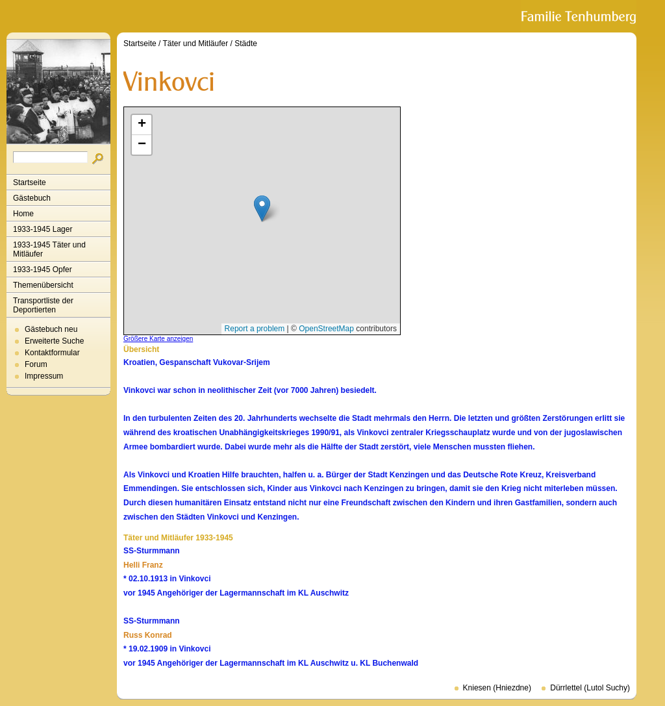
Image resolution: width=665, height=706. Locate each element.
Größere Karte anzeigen (158, 338)
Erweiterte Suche (54, 341)
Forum (36, 364)
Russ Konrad (147, 635)
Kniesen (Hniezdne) (497, 687)
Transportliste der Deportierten (43, 305)
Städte (245, 43)
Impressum (44, 376)
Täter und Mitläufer (196, 43)
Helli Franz (143, 565)
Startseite (29, 182)
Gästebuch (32, 198)
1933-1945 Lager (42, 229)
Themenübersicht (43, 285)
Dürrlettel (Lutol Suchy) (590, 687)
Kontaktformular (52, 352)
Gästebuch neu (51, 329)
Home (23, 213)
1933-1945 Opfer (42, 269)
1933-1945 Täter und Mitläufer (49, 249)
